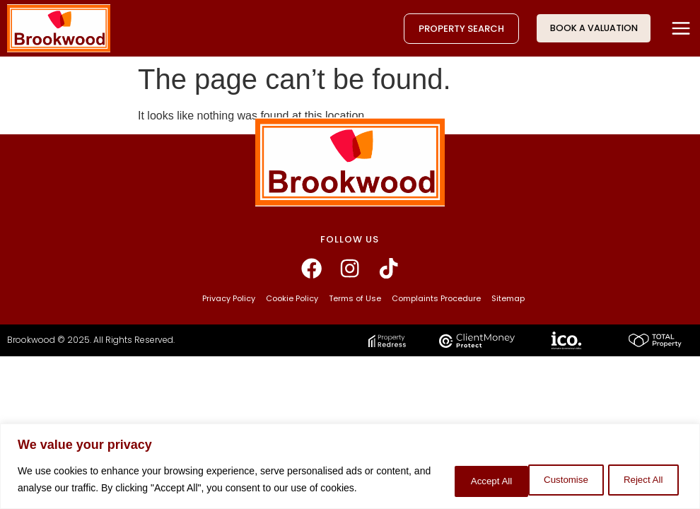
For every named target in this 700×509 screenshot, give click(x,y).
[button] (680, 28)
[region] (350, 458)
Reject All (550, 471)
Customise (460, 471)
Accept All (640, 471)
